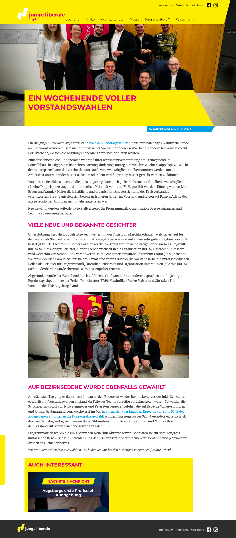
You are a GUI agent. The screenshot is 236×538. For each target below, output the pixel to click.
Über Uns (72, 19)
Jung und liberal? (157, 19)
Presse (134, 19)
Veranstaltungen (112, 19)
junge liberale (33, 528)
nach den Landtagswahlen (108, 143)
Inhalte (89, 19)
